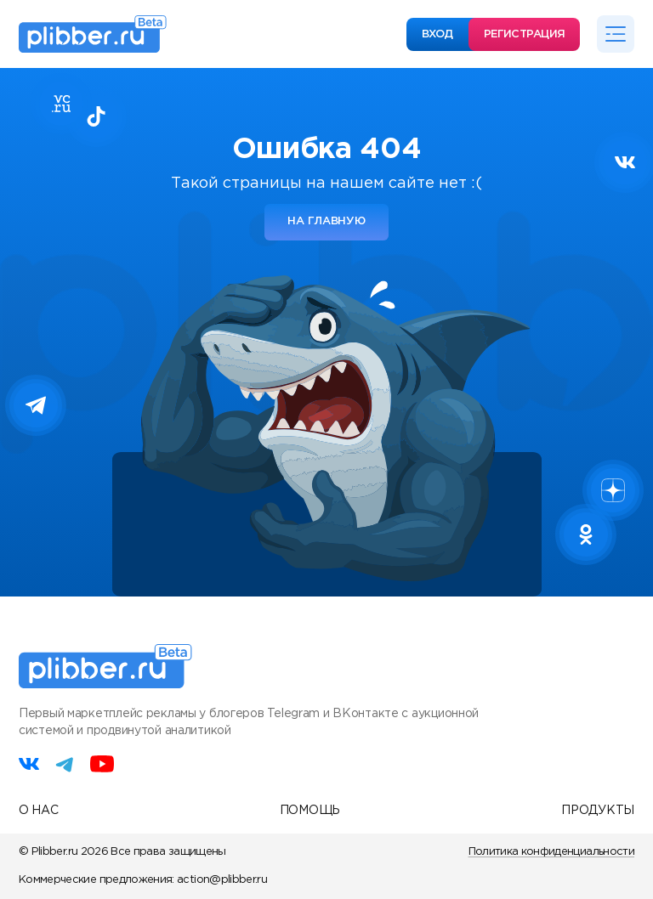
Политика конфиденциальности (551, 852)
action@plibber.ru (222, 880)
